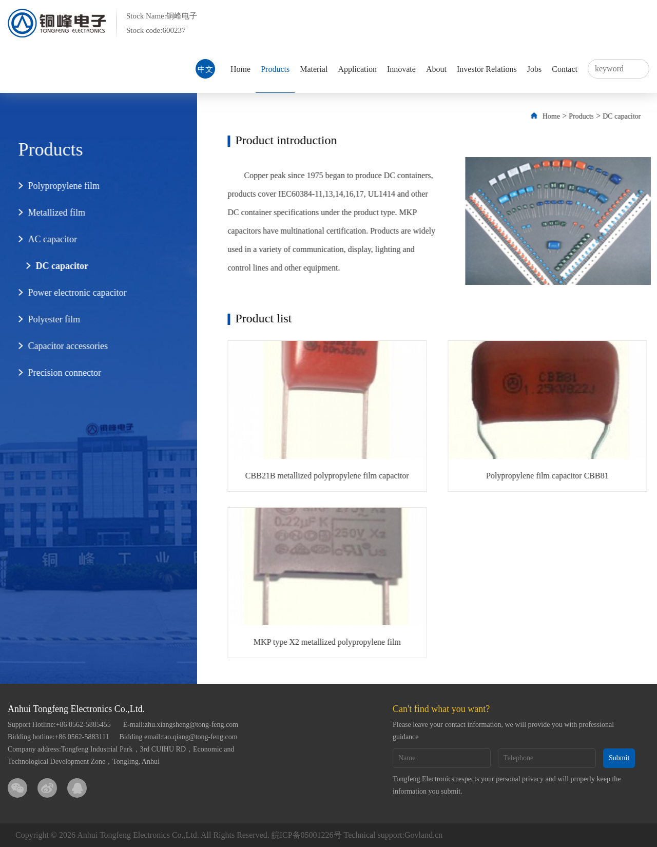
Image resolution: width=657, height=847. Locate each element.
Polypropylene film (57, 186)
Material (313, 69)
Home (240, 69)
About (436, 69)
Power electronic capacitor (71, 292)
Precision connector (58, 373)
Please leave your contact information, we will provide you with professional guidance (503, 731)
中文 (205, 69)
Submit (619, 758)
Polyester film (48, 319)
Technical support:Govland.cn (393, 835)
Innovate (401, 69)
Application (357, 69)
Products (275, 69)
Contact (564, 69)
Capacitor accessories (62, 346)
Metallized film (50, 212)
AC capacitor (46, 239)
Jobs (534, 69)
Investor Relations (487, 69)
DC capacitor (56, 266)
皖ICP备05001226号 (307, 835)
